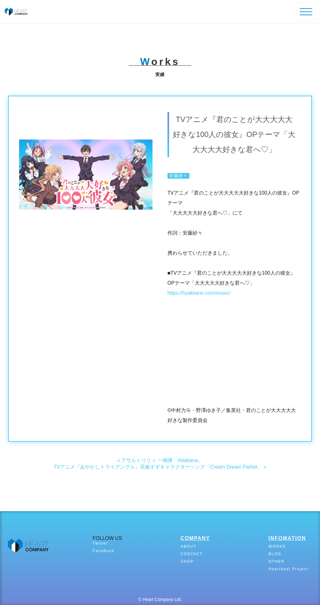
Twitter (100, 543)
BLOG (274, 554)
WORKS (277, 546)
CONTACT (192, 554)
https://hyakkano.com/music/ (199, 293)
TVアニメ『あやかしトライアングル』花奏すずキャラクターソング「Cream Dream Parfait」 (158, 467)
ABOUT (189, 546)
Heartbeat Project (288, 569)
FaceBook (103, 551)
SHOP (187, 561)
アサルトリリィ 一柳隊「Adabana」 (162, 460)
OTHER (276, 561)
